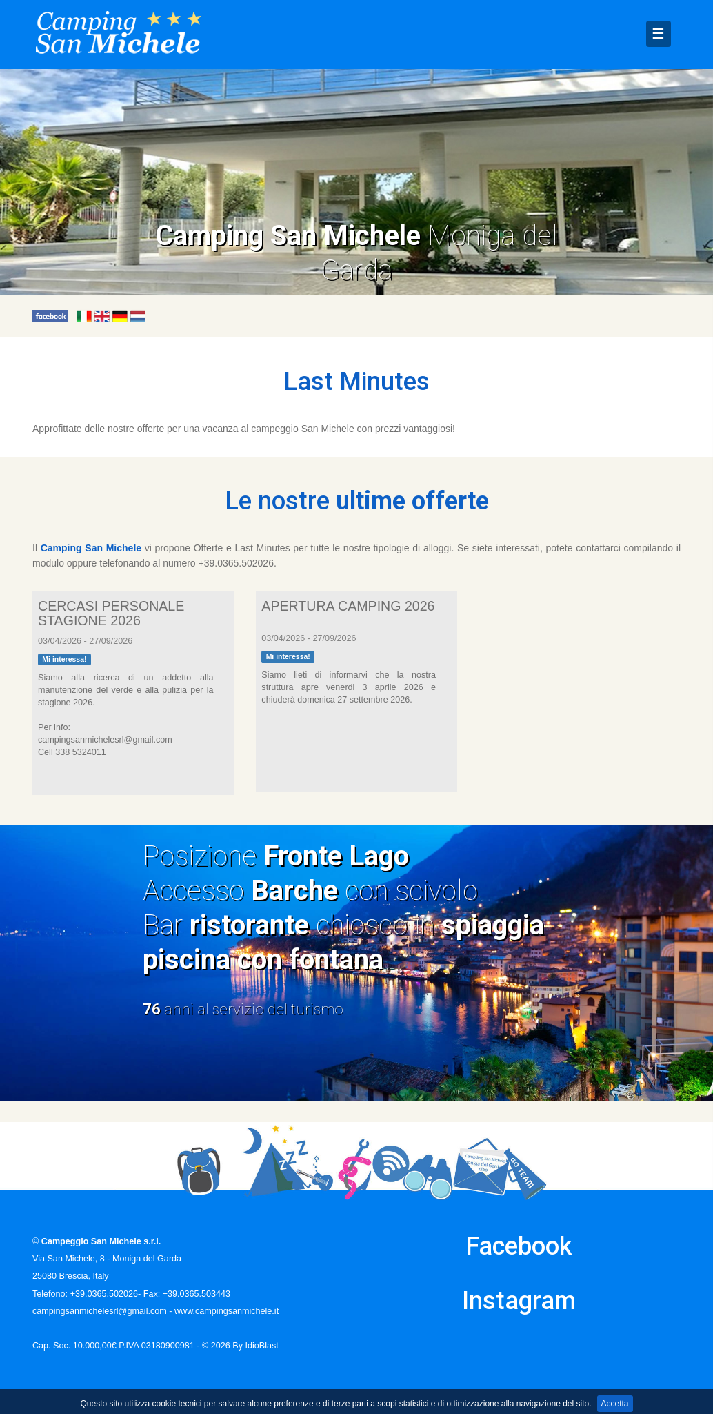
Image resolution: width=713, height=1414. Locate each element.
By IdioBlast (255, 1346)
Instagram (519, 1300)
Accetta (615, 1403)
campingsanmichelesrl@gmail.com (99, 1311)
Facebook (518, 1246)
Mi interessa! (64, 659)
